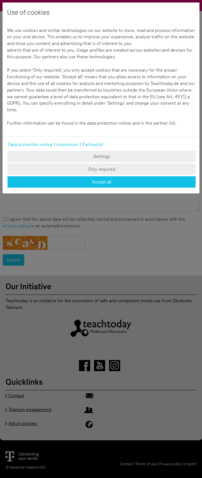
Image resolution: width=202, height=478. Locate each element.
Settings (101, 156)
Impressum (67, 144)
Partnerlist (92, 144)
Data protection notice (30, 144)
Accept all (101, 182)
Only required (101, 169)
